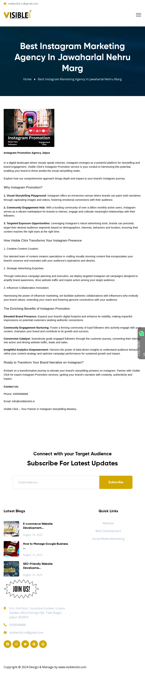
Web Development (108, 531)
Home (27, 79)
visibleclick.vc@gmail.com (23, 3)
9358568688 (15, 625)
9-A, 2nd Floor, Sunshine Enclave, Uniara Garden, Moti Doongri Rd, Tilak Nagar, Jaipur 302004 (37, 612)
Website (108, 523)
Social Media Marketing (108, 539)
